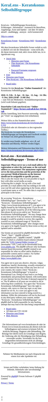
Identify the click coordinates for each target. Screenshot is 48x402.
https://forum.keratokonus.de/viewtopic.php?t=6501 (22, 150)
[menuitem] (20, 61)
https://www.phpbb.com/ (11, 258)
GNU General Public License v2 (23, 242)
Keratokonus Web (26, 41)
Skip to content (7, 36)
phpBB (14, 376)
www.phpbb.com (8, 247)
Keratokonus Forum (9, 41)
